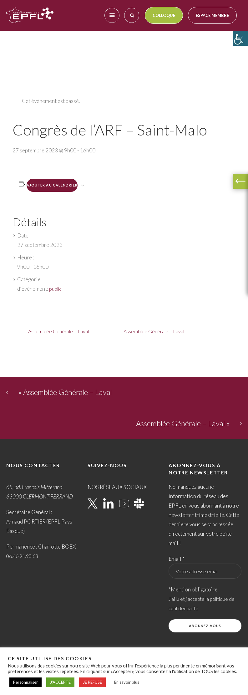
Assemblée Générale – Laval (58, 331)
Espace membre (212, 15)
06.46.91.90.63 (22, 556)
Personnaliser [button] (25, 682)
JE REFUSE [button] (92, 682)
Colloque (164, 15)
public (55, 289)
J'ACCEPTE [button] (60, 682)
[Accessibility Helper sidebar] (240, 38)
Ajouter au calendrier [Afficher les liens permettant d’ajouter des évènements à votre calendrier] (52, 185)
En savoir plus (126, 682)
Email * (177, 558)
